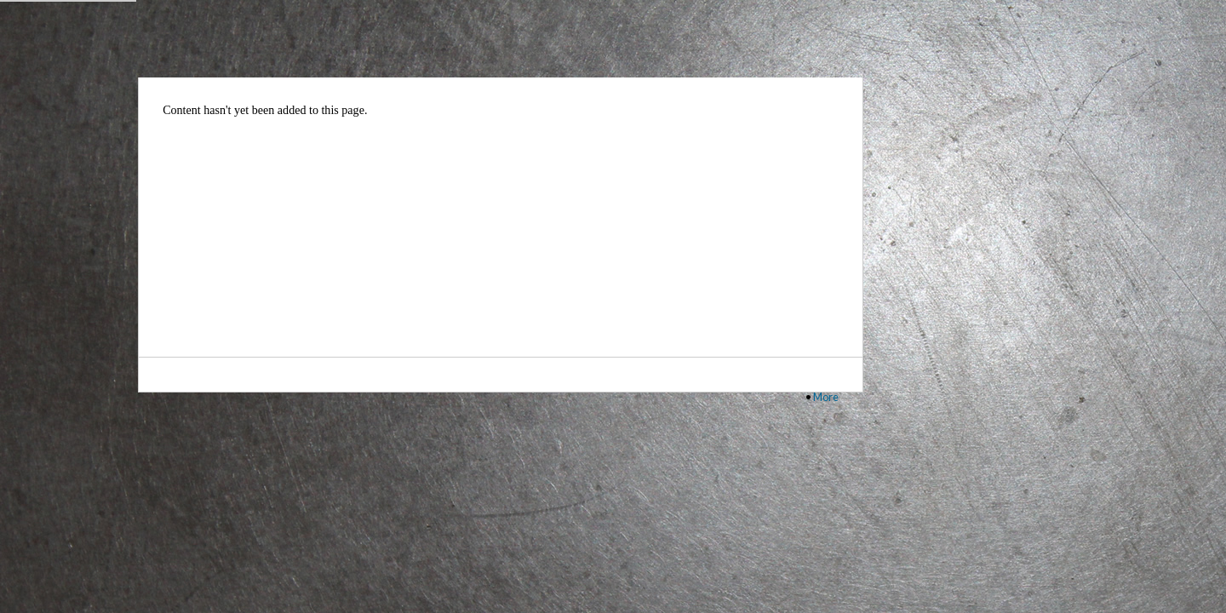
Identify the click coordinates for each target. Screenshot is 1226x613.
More (826, 397)
